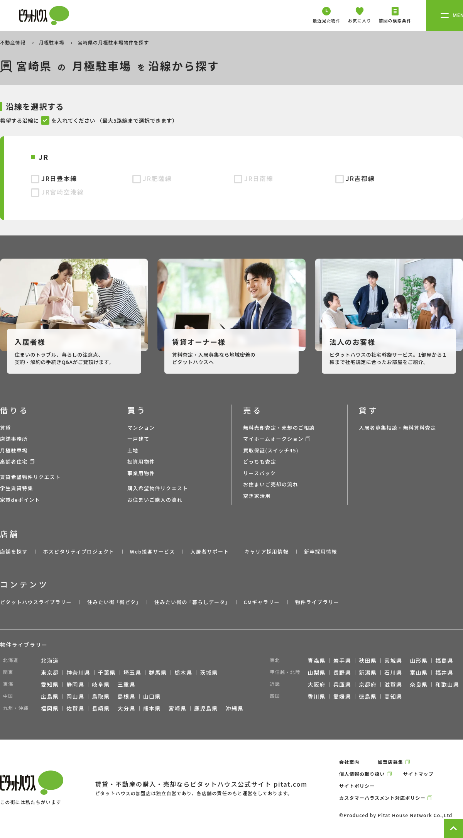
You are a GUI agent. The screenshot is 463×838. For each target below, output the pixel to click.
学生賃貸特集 (16, 488)
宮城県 (393, 660)
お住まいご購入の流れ (154, 499)
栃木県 (183, 672)
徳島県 (368, 696)
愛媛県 (342, 696)
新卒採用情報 (320, 551)
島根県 (126, 696)
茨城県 (209, 672)
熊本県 (152, 708)
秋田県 (368, 660)
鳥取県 (101, 696)
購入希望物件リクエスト (157, 488)
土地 (133, 450)
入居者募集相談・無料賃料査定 (397, 427)
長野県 (342, 672)
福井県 (444, 672)
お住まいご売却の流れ (270, 484)
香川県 (317, 696)
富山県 (419, 672)
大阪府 (317, 684)
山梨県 (317, 672)
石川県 (393, 672)
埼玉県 (132, 672)
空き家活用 (257, 495)
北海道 (50, 660)
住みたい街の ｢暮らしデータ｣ (191, 602)
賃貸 (5, 427)
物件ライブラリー (317, 602)
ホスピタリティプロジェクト (78, 551)
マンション (141, 427)
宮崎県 (177, 708)
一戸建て (138, 438)
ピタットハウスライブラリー (36, 602)
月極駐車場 (52, 42)
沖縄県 (234, 708)
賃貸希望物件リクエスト (30, 477)
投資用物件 (141, 461)
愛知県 (50, 684)
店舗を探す (14, 551)
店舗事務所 (14, 438)
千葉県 (107, 672)
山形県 (419, 660)
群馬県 (158, 672)
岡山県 (75, 696)
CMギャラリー (261, 602)
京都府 (368, 684)
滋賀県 (393, 684)
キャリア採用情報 (266, 551)
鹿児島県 (206, 708)
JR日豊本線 (59, 178)
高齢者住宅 (14, 461)
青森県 (317, 660)
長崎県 (101, 708)
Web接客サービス (152, 551)
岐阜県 (101, 684)
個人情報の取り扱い (362, 773)
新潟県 (368, 672)
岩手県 (342, 660)
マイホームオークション (273, 438)
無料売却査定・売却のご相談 (279, 427)
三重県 (126, 684)
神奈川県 (78, 672)
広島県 (50, 696)
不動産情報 (13, 42)
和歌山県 (447, 684)
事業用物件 (141, 473)
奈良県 (419, 684)
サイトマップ (418, 773)
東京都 (50, 672)
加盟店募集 (390, 761)
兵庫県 (342, 684)
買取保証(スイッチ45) (271, 450)
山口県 (152, 696)
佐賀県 (75, 708)
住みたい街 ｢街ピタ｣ (113, 602)
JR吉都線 (360, 178)
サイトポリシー (357, 785)
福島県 (444, 660)
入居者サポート (209, 551)
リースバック (259, 473)
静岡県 (75, 684)
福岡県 (50, 708)
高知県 (393, 696)
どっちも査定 (259, 461)
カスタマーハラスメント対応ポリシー (382, 797)
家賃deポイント (20, 499)
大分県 (126, 708)
